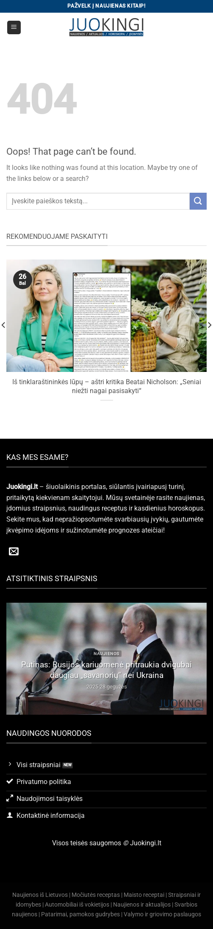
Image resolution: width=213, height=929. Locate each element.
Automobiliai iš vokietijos (77, 904)
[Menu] (14, 28)
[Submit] (198, 201)
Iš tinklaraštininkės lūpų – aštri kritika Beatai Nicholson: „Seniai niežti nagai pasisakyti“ (106, 386)
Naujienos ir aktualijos (142, 904)
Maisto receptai (144, 895)
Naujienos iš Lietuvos (40, 895)
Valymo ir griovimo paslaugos (162, 914)
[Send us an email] (14, 551)
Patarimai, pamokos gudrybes (80, 914)
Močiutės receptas (96, 895)
